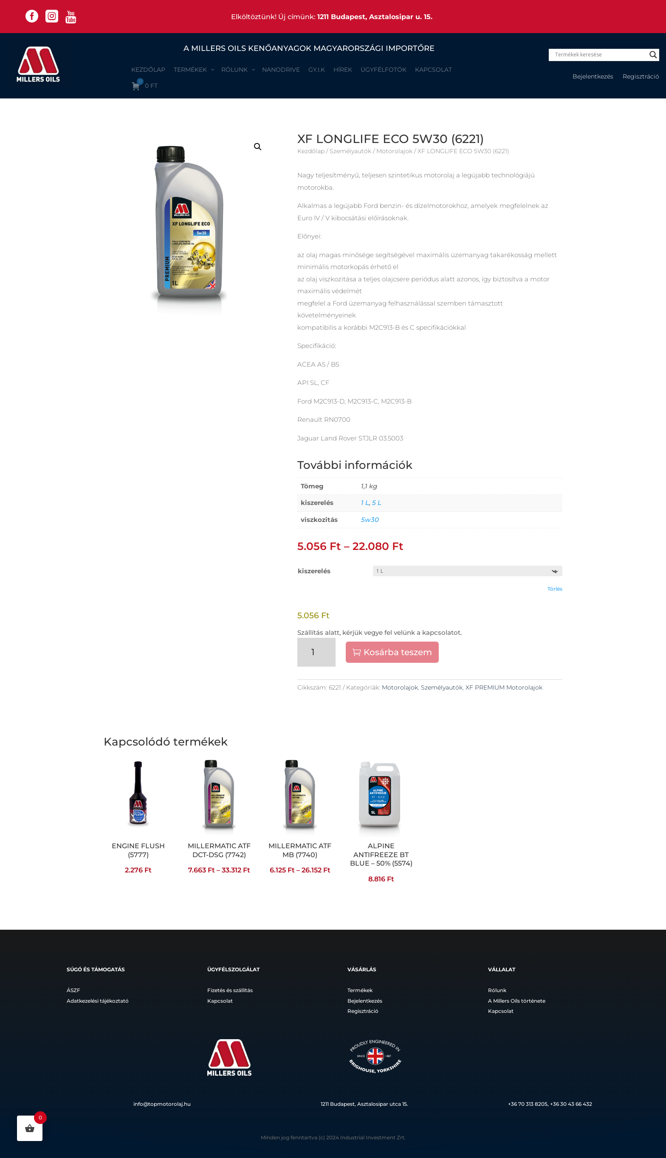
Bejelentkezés (593, 76)
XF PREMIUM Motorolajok (504, 687)
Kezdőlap (311, 151)
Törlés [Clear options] (554, 589)
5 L (376, 503)
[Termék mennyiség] (316, 652)
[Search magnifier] (653, 55)
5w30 (370, 520)
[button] (257, 146)
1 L (365, 503)
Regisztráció (641, 76)
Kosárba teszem (398, 652)
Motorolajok (394, 151)
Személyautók (350, 151)
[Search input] (600, 55)
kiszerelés (314, 571)
